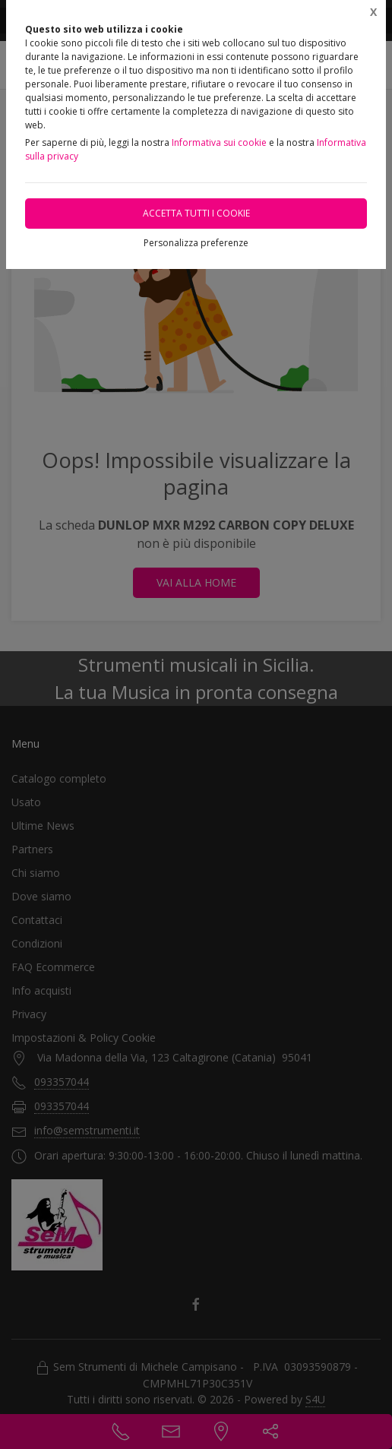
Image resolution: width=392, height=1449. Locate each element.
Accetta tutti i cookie (196, 213)
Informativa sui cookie (219, 142)
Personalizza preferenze (196, 242)
